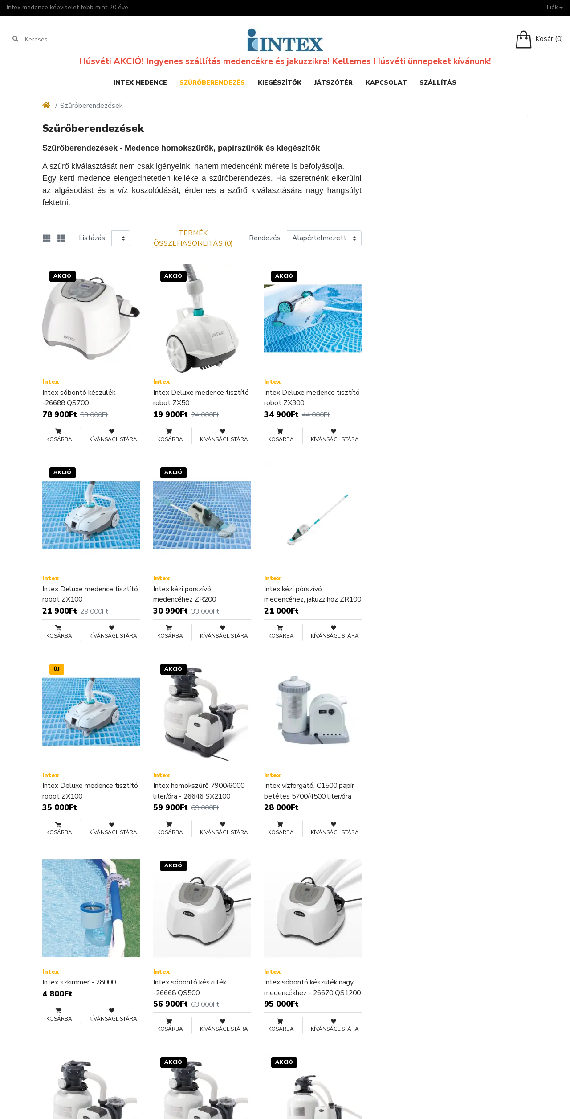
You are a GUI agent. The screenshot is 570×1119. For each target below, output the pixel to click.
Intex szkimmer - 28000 (79, 982)
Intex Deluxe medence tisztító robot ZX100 (90, 594)
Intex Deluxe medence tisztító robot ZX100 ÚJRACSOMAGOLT (90, 791)
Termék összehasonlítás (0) (193, 238)
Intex (50, 381)
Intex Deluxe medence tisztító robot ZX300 (312, 398)
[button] (554, 8)
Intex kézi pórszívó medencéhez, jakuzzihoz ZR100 (312, 594)
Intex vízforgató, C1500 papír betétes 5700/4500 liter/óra (309, 791)
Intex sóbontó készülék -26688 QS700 (78, 398)
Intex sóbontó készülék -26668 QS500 (189, 987)
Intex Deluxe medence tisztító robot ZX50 (201, 398)
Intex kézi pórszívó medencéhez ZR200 (184, 594)
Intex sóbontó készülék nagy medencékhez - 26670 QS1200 (312, 987)
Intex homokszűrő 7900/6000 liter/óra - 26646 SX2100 (198, 791)
